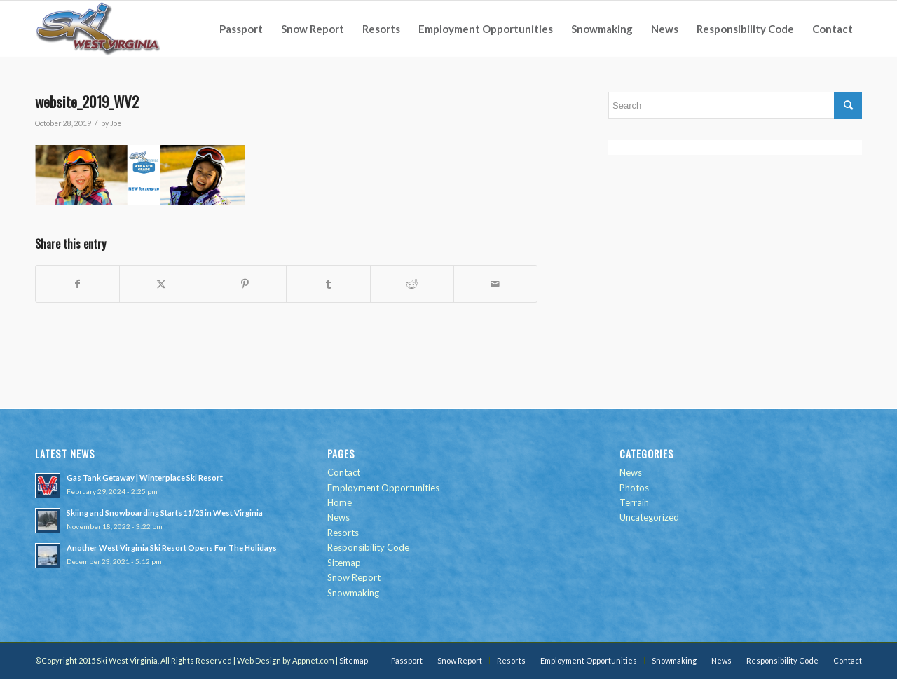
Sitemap (344, 562)
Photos (634, 487)
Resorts (343, 532)
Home (339, 502)
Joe (115, 123)
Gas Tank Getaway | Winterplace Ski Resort (145, 477)
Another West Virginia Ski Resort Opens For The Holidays (172, 547)
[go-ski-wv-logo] (98, 29)
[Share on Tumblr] (328, 284)
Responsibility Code (368, 547)
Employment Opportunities (383, 487)
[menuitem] (241, 29)
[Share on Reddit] (412, 284)
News (338, 517)
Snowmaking (353, 592)
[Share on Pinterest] (244, 284)
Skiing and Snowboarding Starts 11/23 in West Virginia (165, 512)
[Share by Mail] (495, 284)
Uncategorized (649, 517)
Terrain (634, 502)
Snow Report (354, 577)
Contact (343, 472)
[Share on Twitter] (161, 284)
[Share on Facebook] (77, 284)
